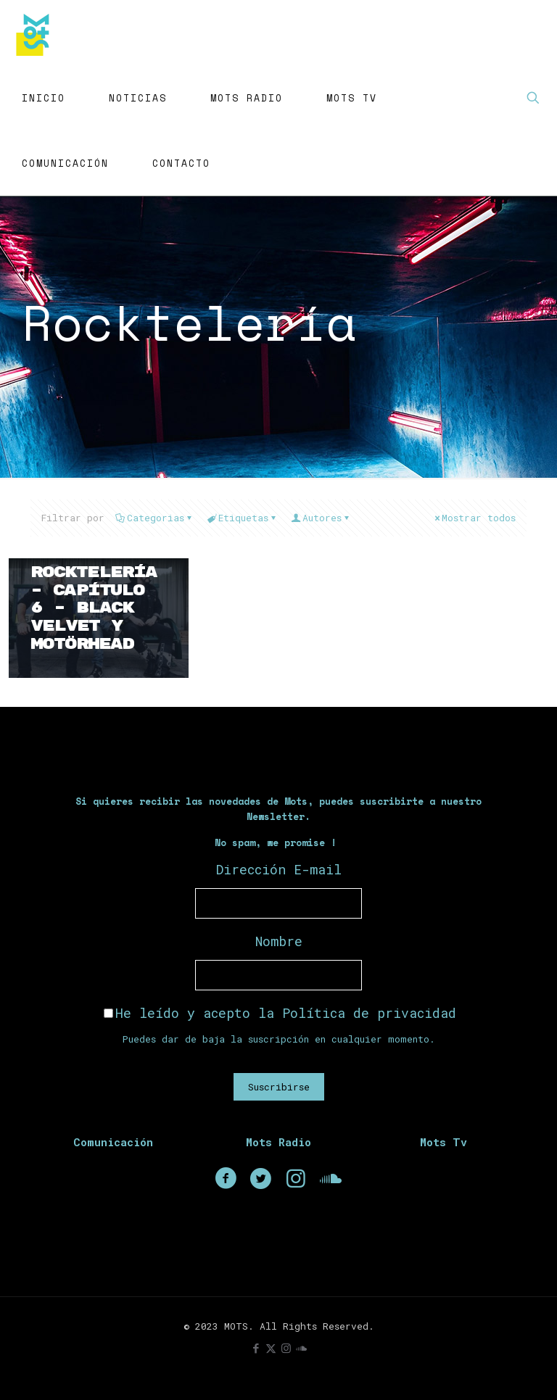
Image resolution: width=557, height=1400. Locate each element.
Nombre (278, 941)
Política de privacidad (369, 1013)
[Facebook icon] (255, 1348)
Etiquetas (242, 517)
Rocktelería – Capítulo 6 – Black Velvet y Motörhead (93, 608)
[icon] (301, 1348)
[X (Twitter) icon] (270, 1348)
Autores (321, 517)
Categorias (154, 517)
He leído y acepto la (280, 1013)
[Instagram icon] (286, 1348)
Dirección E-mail (279, 869)
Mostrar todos (474, 517)
